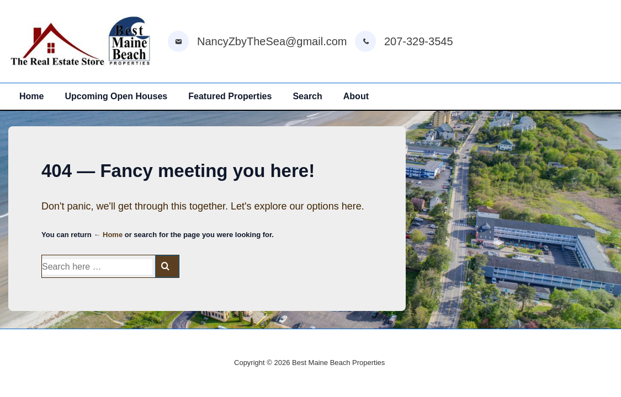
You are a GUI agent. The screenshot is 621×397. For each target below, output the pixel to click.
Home (31, 96)
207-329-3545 (418, 41)
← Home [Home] (108, 234)
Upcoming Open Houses (116, 96)
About (356, 96)
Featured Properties (230, 96)
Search (307, 96)
